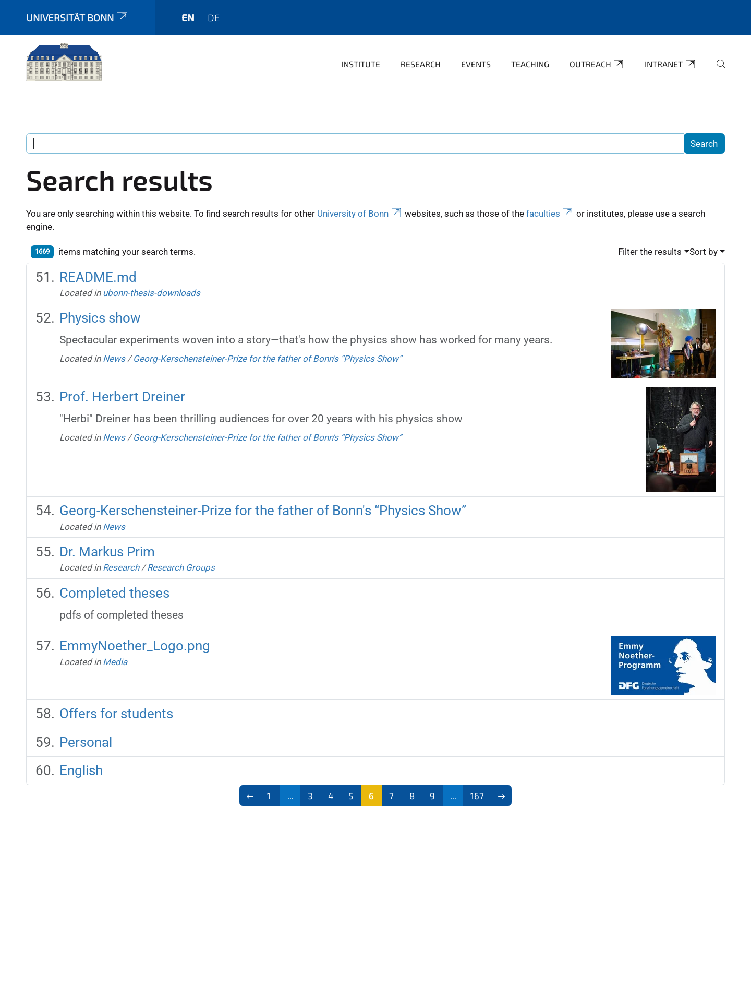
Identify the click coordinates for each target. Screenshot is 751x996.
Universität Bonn (77, 17)
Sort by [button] (703, 251)
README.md (98, 277)
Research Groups (181, 567)
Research (421, 64)
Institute (360, 64)
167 (477, 795)
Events (476, 64)
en (188, 17)
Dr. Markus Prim (107, 552)
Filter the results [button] (650, 251)
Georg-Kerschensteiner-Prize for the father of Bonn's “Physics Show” (267, 358)
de (214, 17)
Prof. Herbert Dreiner (122, 397)
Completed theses (114, 593)
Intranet (670, 64)
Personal (85, 742)
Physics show (100, 318)
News (114, 358)
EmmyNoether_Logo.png (134, 646)
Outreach (597, 64)
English (81, 770)
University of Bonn (360, 213)
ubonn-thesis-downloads (151, 293)
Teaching (530, 64)
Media (115, 662)
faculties (550, 213)
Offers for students (116, 713)
